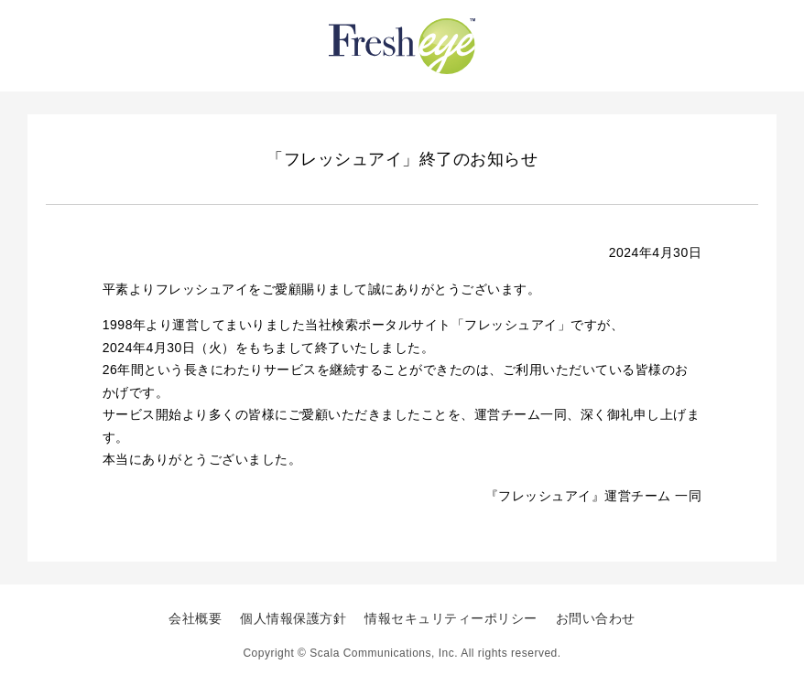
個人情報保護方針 (293, 618)
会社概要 (195, 618)
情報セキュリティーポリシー (451, 618)
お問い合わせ (596, 618)
